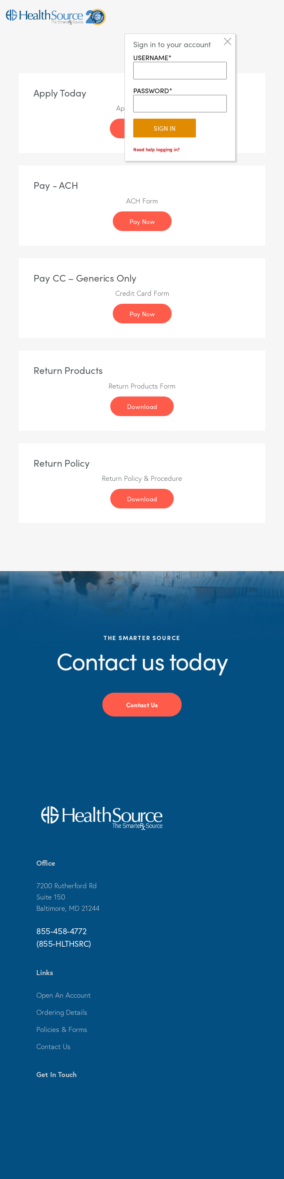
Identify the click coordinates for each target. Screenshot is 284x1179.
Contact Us (142, 704)
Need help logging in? (156, 149)
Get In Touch (56, 1074)
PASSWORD (151, 90)
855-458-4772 (61, 931)
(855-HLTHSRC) (63, 943)
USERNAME (150, 57)
